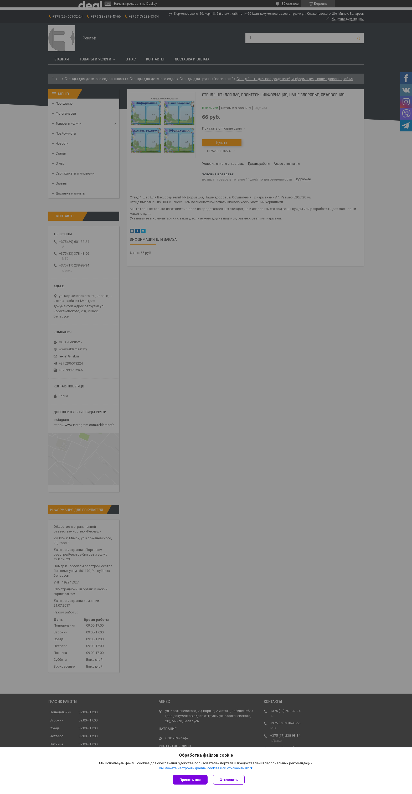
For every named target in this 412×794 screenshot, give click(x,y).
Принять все (190, 780)
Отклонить (229, 780)
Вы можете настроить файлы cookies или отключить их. (204, 768)
